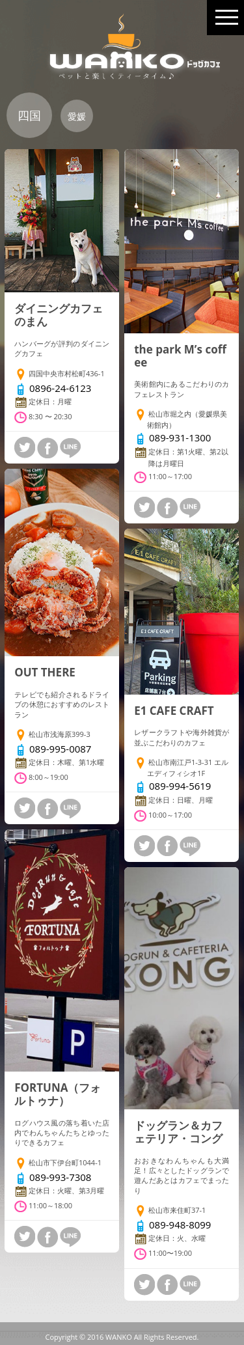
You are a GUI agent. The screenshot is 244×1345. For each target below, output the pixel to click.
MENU (226, 11)
